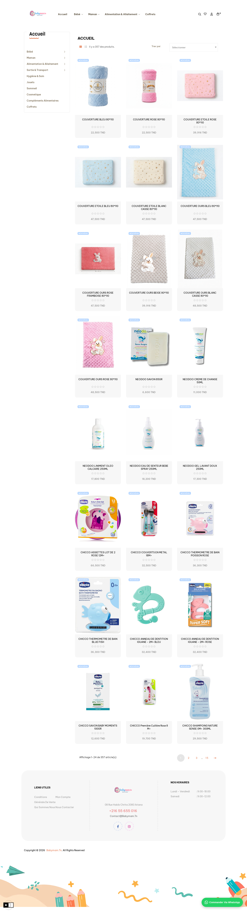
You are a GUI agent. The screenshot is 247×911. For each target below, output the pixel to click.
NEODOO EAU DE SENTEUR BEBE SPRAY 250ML (149, 467)
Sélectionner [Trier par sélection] (195, 47)
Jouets (30, 82)
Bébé (30, 51)
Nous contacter (64, 807)
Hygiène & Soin (35, 76)
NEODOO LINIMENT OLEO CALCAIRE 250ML (98, 467)
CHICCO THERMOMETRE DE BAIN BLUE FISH (97, 640)
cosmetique (34, 94)
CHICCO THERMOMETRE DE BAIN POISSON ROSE (199, 554)
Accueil (37, 34)
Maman (31, 57)
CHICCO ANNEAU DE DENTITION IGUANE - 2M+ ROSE (200, 640)
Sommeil (32, 88)
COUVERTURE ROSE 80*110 (149, 119)
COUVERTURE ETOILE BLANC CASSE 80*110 (149, 208)
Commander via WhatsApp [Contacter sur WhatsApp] (222, 902)
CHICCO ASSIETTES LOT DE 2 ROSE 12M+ (98, 554)
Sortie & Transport (37, 70)
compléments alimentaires (43, 100)
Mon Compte (62, 797)
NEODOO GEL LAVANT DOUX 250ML (200, 467)
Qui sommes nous (44, 807)
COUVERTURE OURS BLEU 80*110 (200, 206)
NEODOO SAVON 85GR (148, 379)
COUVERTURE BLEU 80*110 (98, 119)
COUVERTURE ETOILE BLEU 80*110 (98, 206)
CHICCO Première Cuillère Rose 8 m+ (149, 727)
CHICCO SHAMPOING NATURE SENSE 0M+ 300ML (200, 727)
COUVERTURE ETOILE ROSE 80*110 (200, 121)
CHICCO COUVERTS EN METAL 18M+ (149, 554)
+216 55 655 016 (123, 811)
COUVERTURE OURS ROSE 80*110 (98, 379)
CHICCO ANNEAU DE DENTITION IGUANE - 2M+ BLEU (149, 640)
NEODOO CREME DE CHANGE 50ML (200, 381)
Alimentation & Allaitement (42, 63)
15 (207, 758)
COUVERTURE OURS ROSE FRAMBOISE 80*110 (97, 294)
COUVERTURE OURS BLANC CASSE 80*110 (200, 294)
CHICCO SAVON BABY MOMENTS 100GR (98, 727)
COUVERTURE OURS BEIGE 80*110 (149, 292)
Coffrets (32, 106)
